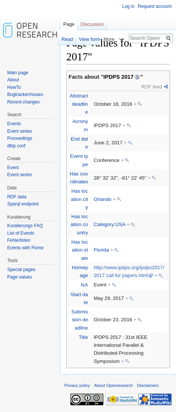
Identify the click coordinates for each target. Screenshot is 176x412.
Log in (128, 6)
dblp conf (16, 145)
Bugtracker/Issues (25, 94)
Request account (155, 6)
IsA (84, 285)
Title (83, 337)
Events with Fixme (25, 247)
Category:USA (109, 224)
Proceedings (19, 138)
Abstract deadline (79, 104)
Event (13, 167)
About (13, 79)
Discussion (92, 24)
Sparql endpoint (23, 204)
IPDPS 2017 (118, 77)
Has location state (80, 250)
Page (69, 24)
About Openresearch (113, 385)
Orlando (102, 199)
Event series (19, 131)
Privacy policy (77, 385)
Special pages (21, 269)
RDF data (16, 196)
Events (14, 123)
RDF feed (151, 87)
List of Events (20, 233)
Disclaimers (148, 385)
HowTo (14, 87)
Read (64, 39)
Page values (19, 277)
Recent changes (23, 102)
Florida (101, 250)
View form (86, 39)
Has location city (79, 199)
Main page (17, 72)
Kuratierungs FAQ (25, 225)
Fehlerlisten (18, 240)
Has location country (79, 224)
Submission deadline (80, 320)
